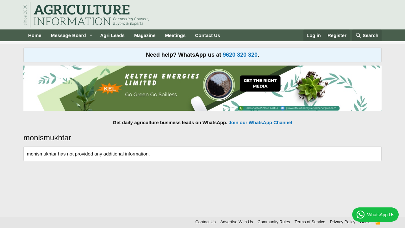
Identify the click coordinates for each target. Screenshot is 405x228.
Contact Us (207, 35)
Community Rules (274, 221)
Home (34, 35)
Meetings (175, 35)
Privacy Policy (342, 221)
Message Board (68, 35)
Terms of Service (310, 221)
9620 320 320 (240, 55)
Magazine (145, 35)
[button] (90, 35)
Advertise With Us (236, 221)
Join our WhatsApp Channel (260, 122)
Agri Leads (112, 35)
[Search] (367, 35)
